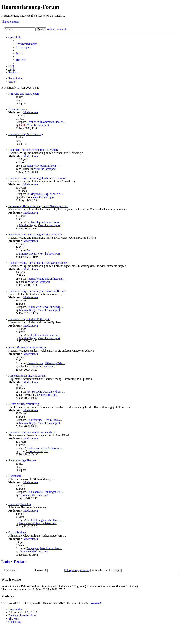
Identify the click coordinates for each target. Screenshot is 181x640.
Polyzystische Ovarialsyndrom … (46, 391)
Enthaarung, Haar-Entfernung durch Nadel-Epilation (38, 206)
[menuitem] (26, 43)
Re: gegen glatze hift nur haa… (44, 548)
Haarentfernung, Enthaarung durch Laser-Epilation (37, 178)
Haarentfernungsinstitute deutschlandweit (32, 432)
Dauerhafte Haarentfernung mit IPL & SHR (33, 149)
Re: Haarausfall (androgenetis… (45, 491)
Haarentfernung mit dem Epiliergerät (29, 319)
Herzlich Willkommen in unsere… (46, 121)
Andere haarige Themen (22, 460)
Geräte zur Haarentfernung (23, 403)
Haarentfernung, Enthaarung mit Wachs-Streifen (35, 234)
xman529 (96, 603)
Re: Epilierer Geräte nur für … (44, 335)
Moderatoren (30, 112)
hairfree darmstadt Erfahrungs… (45, 448)
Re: (28, 250)
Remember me (101, 570)
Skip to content (10, 21)
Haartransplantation (19, 504)
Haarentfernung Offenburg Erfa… (46, 363)
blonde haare (26, 523)
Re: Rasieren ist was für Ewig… (45, 306)
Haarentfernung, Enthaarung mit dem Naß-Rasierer (37, 290)
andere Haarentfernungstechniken (27, 347)
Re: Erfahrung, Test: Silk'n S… (44, 419)
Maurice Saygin (28, 225)
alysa (22, 495)
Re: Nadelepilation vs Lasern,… (45, 222)
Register (20, 561)
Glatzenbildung (17, 532)
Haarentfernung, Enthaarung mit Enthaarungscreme (37, 262)
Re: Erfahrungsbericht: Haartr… (45, 520)
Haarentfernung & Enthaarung (25, 134)
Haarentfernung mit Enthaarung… (46, 278)
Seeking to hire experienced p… (45, 193)
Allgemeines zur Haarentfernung (27, 375)
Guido (22, 125)
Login (5, 561)
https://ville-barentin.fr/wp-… (43, 165)
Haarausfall (15, 475)
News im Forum (17, 109)
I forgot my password (77, 570)
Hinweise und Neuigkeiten (23, 93)
